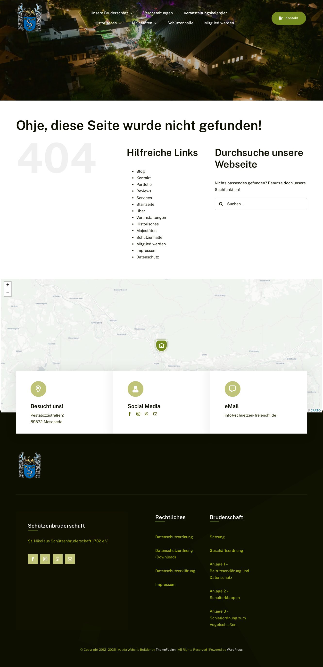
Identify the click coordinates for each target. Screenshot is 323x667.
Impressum (146, 250)
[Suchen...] (261, 204)
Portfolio (144, 184)
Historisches (147, 224)
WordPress (235, 649)
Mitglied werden (151, 244)
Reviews (143, 191)
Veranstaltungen (151, 217)
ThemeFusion (166, 649)
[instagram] (138, 414)
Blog (140, 171)
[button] (161, 346)
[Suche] (221, 204)
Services (144, 198)
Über (140, 211)
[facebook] (130, 414)
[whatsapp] (147, 414)
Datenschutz (147, 257)
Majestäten (146, 230)
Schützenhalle (149, 237)
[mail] (155, 414)
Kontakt (143, 178)
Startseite (145, 204)
